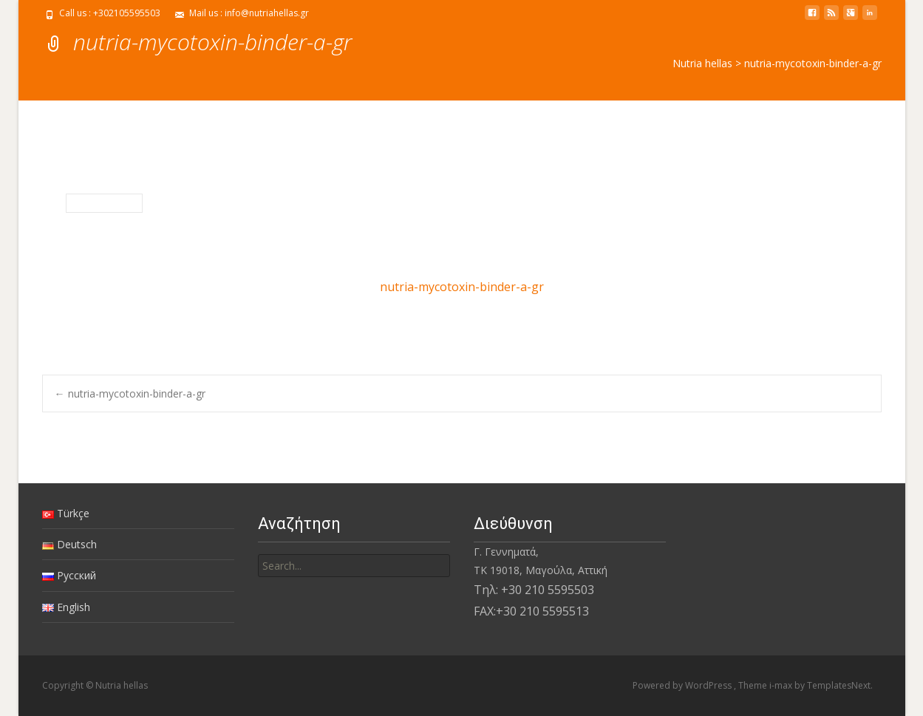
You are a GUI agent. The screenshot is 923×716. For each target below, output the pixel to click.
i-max (781, 685)
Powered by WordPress (683, 685)
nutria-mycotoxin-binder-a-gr (462, 287)
